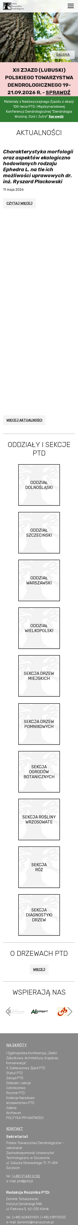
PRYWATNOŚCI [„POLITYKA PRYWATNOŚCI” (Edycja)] (32, 1100)
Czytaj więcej (19, 203)
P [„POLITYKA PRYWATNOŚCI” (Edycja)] (7, 1100)
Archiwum (13, 1095)
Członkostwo (16, 1070)
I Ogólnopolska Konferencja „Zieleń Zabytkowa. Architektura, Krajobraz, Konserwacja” (32, 1040)
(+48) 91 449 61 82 (26, 1158)
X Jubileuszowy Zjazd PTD (25, 1050)
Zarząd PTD (14, 1060)
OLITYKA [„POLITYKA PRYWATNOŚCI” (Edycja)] (14, 1100)
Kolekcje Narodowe (20, 1080)
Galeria (63, 55)
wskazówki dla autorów (42, 1213)
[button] (8, 993)
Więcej (39, 952)
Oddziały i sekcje (18, 1065)
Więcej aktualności (24, 402)
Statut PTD (14, 1055)
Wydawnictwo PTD (20, 1085)
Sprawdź (58, 92)
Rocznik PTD (15, 1075)
